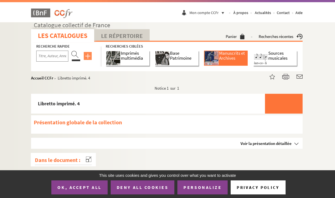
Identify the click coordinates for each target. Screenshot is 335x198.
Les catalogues (62, 35)
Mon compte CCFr (208, 12)
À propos (240, 12)
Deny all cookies (142, 187)
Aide (299, 12)
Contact (283, 12)
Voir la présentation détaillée (266, 143)
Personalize (202, 187)
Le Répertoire (122, 36)
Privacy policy (258, 187)
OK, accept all (79, 187)
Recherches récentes (281, 36)
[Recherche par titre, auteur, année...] (52, 56)
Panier (235, 36)
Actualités (263, 12)
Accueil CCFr (42, 78)
